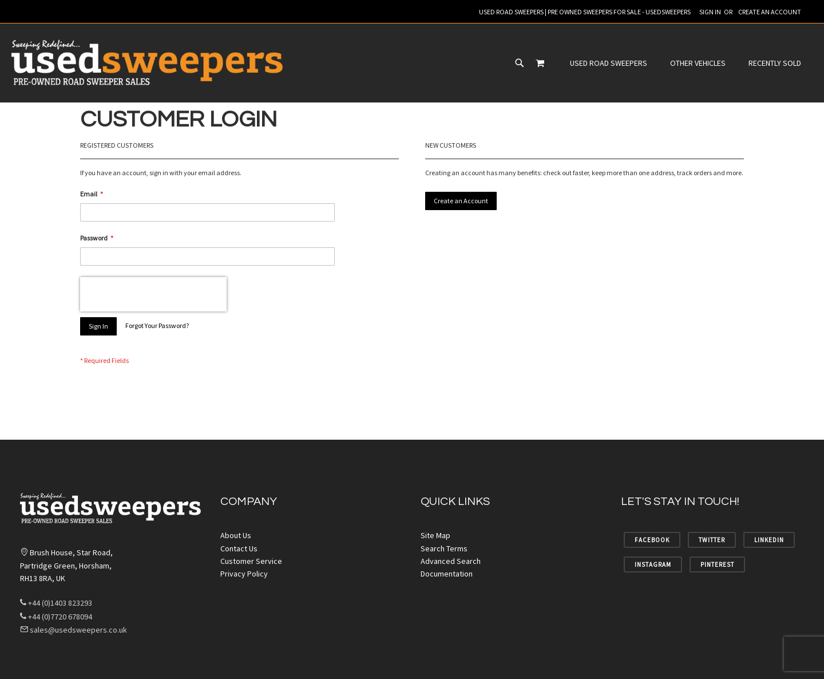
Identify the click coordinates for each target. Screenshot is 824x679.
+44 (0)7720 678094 (56, 616)
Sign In (710, 11)
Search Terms (444, 548)
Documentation (447, 574)
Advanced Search (451, 561)
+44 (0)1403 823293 (56, 603)
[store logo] (148, 62)
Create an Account (769, 11)
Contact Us (239, 548)
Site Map (435, 535)
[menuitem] (350, 63)
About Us (235, 535)
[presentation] (153, 294)
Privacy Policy (244, 574)
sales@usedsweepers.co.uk (73, 629)
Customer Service (251, 561)
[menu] (427, 63)
